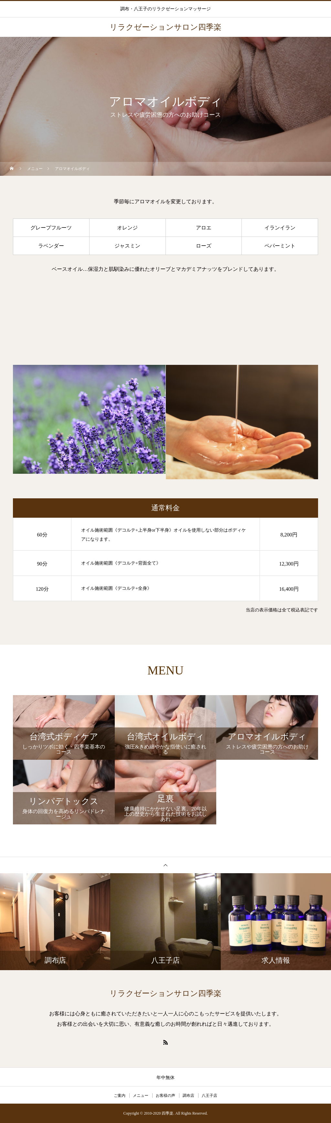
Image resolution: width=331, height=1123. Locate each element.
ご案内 (119, 1095)
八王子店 (209, 1095)
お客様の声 (165, 1095)
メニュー (140, 1095)
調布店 (188, 1095)
